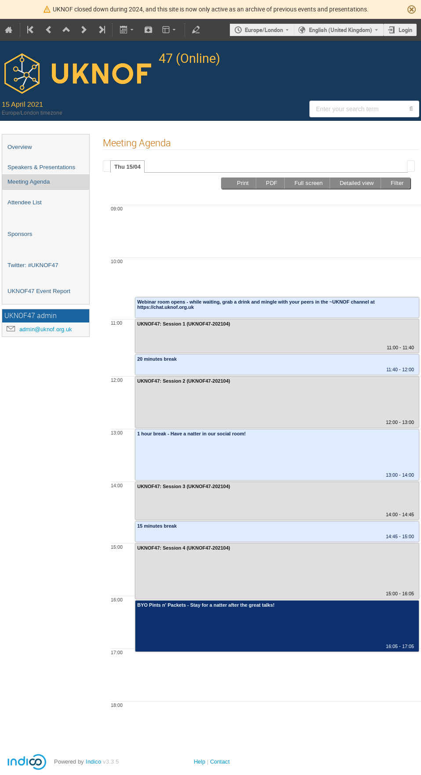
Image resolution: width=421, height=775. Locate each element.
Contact (220, 761)
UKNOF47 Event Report (38, 291)
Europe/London (264, 30)
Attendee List (24, 202)
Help (199, 761)
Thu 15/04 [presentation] (127, 166)
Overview (19, 147)
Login (405, 30)
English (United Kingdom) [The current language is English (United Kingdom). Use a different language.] (340, 30)
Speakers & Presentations (41, 167)
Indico (93, 761)
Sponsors (19, 234)
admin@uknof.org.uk (45, 329)
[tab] (127, 166)
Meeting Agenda (28, 181)
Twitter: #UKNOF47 (32, 265)
